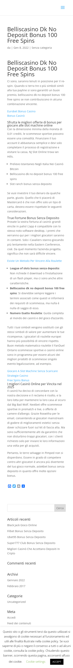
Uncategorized (16, 602)
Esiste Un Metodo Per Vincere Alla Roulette (34, 261)
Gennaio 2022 (16, 580)
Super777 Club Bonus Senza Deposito (31, 543)
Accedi (11, 617)
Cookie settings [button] (35, 661)
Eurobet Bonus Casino (21, 111)
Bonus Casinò (16, 115)
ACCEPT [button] (56, 661)
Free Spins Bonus (18, 380)
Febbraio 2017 (16, 586)
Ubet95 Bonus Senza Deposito (26, 537)
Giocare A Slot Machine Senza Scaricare (32, 371)
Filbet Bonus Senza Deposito (25, 531)
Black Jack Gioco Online (22, 525)
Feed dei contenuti (19, 623)
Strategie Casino (17, 375)
